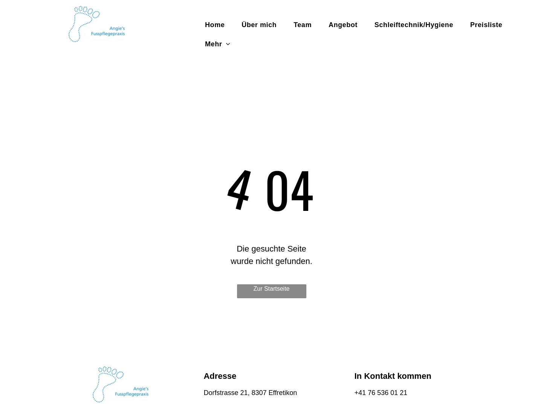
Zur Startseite (271, 288)
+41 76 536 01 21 (380, 393)
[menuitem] (217, 25)
